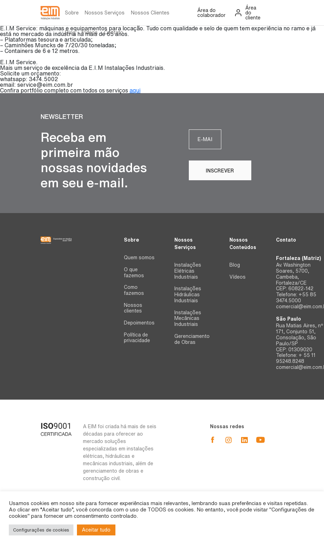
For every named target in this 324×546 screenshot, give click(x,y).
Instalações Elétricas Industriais (187, 270)
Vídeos (90, 32)
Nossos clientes (133, 308)
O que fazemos (134, 272)
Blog (70, 32)
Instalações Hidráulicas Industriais (187, 294)
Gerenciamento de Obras (192, 339)
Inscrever (252, 139)
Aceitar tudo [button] (96, 529)
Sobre (72, 12)
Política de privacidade (137, 337)
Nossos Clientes (150, 12)
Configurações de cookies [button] (41, 530)
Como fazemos (134, 290)
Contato (113, 32)
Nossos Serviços (105, 12)
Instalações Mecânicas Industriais (187, 318)
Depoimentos (139, 322)
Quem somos (139, 257)
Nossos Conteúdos (242, 243)
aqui (135, 90)
